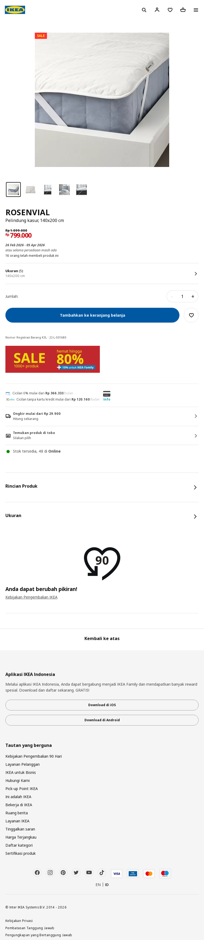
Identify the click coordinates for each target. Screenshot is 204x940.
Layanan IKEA (17, 820)
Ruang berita (16, 812)
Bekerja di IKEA (18, 804)
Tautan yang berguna (28, 745)
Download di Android (102, 720)
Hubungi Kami (17, 780)
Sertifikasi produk (20, 853)
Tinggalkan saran (20, 829)
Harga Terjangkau (20, 837)
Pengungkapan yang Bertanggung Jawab (38, 935)
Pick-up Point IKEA (21, 788)
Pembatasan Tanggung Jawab (29, 928)
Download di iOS (102, 705)
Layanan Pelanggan (22, 764)
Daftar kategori (19, 845)
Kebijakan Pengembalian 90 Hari (33, 756)
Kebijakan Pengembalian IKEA (31, 597)
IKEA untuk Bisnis (20, 772)
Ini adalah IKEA (18, 796)
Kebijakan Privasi (19, 920)
